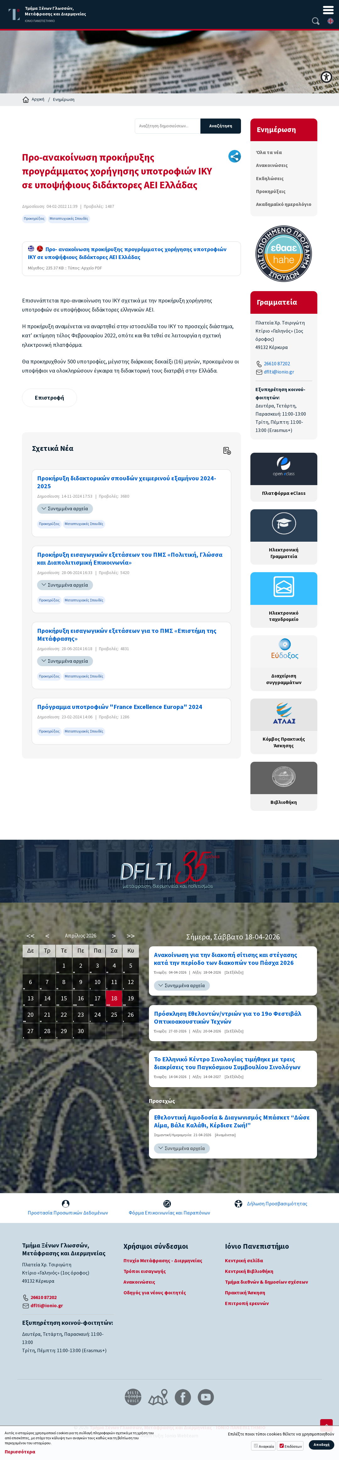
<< (30, 936)
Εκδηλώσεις (270, 178)
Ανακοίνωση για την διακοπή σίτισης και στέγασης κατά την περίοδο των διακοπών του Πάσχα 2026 (225, 959)
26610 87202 (277, 363)
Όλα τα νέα (269, 152)
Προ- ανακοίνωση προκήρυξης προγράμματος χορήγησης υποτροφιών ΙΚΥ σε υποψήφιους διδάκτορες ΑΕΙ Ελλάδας (127, 253)
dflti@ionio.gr (279, 371)
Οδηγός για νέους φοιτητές (154, 1292)
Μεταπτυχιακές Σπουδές (69, 218)
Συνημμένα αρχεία (68, 508)
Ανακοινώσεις (272, 165)
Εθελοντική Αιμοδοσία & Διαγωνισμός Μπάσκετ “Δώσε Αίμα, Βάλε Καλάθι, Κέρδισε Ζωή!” (232, 1122)
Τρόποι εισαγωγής (144, 1271)
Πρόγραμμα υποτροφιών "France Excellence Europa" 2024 (119, 707)
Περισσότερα (20, 1452)
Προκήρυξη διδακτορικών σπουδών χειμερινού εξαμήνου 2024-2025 (126, 483)
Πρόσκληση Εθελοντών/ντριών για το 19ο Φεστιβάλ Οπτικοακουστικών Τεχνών (227, 1018)
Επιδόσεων (293, 1446)
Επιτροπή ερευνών (247, 1303)
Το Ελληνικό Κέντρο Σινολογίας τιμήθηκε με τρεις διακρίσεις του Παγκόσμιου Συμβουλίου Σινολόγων (227, 1063)
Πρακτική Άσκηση (245, 1292)
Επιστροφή (49, 398)
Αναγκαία (266, 1446)
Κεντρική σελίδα (244, 1260)
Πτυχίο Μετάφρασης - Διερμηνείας (162, 1260)
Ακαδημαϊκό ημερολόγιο (283, 204)
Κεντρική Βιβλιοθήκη (249, 1271)
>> (131, 936)
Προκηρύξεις (34, 218)
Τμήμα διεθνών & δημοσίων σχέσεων (266, 1282)
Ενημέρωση (63, 100)
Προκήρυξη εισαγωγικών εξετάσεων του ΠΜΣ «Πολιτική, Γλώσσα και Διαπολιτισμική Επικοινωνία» (129, 559)
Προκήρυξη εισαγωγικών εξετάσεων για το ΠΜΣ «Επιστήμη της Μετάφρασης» (126, 635)
